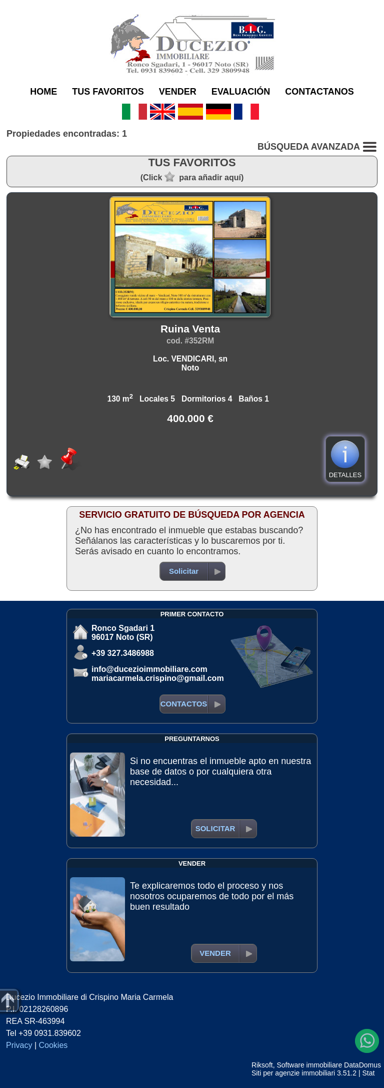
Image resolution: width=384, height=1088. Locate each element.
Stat (368, 1073)
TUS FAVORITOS (108, 92)
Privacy (19, 1045)
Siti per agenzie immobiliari (293, 1073)
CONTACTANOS (319, 92)
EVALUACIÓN (241, 92)
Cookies (53, 1045)
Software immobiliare (309, 1065)
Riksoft (262, 1065)
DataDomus (362, 1065)
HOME (43, 92)
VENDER (177, 92)
